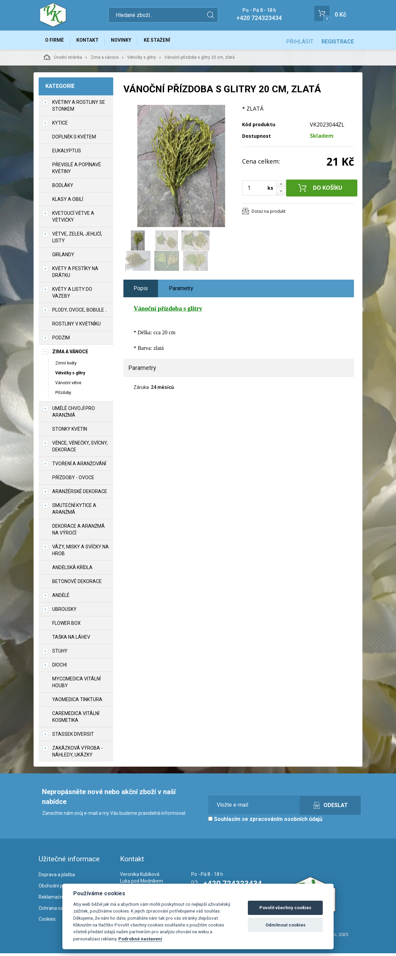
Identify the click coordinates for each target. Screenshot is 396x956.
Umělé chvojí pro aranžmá (73, 415)
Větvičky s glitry (141, 60)
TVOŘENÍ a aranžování (79, 466)
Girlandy (63, 257)
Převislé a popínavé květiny (76, 171)
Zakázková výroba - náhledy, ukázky (77, 754)
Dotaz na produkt (268, 214)
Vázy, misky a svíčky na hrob (80, 553)
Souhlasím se (265, 822)
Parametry (181, 291)
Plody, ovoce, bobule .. (79, 312)
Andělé (61, 598)
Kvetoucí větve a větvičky (73, 219)
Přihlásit (299, 41)
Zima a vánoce (105, 60)
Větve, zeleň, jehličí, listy (77, 240)
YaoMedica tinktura (77, 702)
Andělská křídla (72, 570)
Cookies (47, 922)
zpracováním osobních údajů (286, 822)
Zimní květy (66, 365)
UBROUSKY (64, 612)
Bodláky (62, 188)
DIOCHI (59, 668)
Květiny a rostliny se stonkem (78, 108)
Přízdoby (63, 395)
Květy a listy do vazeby (72, 295)
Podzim (61, 340)
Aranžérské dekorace (79, 494)
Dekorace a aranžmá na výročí (78, 532)
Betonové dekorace (77, 584)
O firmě (55, 41)
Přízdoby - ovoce (73, 480)
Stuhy (59, 654)
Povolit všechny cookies (285, 907)
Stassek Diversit (73, 737)
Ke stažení (167, 41)
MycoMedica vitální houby (76, 685)
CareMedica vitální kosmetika (75, 720)
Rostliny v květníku (76, 326)
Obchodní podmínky (60, 888)
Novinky (128, 41)
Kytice (60, 125)
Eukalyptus (66, 153)
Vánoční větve (68, 385)
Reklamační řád (55, 899)
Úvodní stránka (63, 59)
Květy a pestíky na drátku (75, 274)
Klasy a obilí (67, 202)
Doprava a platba (57, 877)
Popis (141, 291)
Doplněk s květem (74, 139)
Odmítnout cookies (285, 924)
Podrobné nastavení (140, 938)
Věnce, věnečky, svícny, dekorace (80, 449)
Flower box (66, 626)
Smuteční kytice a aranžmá (74, 512)
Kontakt (91, 41)
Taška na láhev (71, 640)
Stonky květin (69, 432)
